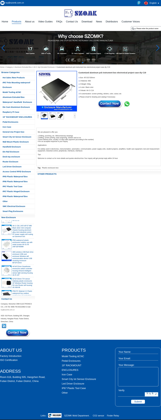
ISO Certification (9, 360)
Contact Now (17, 333)
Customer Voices (131, 21)
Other (5, 201)
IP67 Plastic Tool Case (13, 186)
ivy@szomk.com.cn (14, 3)
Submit (138, 401)
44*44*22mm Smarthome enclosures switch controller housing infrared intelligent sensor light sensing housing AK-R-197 (22, 272)
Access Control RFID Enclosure (17, 172)
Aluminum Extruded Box (23, 67)
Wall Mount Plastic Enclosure (16, 142)
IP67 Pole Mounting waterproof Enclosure (16, 85)
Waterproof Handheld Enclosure (17, 102)
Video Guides (45, 21)
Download (87, 21)
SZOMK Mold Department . (77, 416)
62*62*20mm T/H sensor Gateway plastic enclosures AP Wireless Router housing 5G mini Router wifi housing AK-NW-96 (22, 284)
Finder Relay (113, 416)
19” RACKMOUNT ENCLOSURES (17, 117)
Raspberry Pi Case (11, 112)
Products (16, 21)
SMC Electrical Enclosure (14, 206)
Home (5, 21)
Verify (122, 390)
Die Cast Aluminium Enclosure (16, 107)
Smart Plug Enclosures (13, 211)
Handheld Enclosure (12, 147)
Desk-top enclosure (11, 157)
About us (29, 21)
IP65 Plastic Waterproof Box (15, 176)
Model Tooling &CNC (12, 92)
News (99, 21)
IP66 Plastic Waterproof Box (15, 181)
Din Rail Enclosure (11, 152)
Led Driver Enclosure (12, 167)
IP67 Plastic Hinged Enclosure (16, 191)
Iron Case (7, 127)
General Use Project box (13, 132)
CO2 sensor (98, 416)
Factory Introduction (10, 356)
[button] (76, 62)
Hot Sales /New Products (14, 78)
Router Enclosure (10, 162)
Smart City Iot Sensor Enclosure (17, 137)
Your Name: (125, 352)
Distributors (112, 21)
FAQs (59, 21)
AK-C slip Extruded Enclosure (44, 67)
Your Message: (126, 365)
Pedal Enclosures (10, 122)
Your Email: (125, 358)
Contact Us (72, 21)
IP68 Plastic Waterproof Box (15, 196)
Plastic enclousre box (50, 168)
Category (9, 67)
